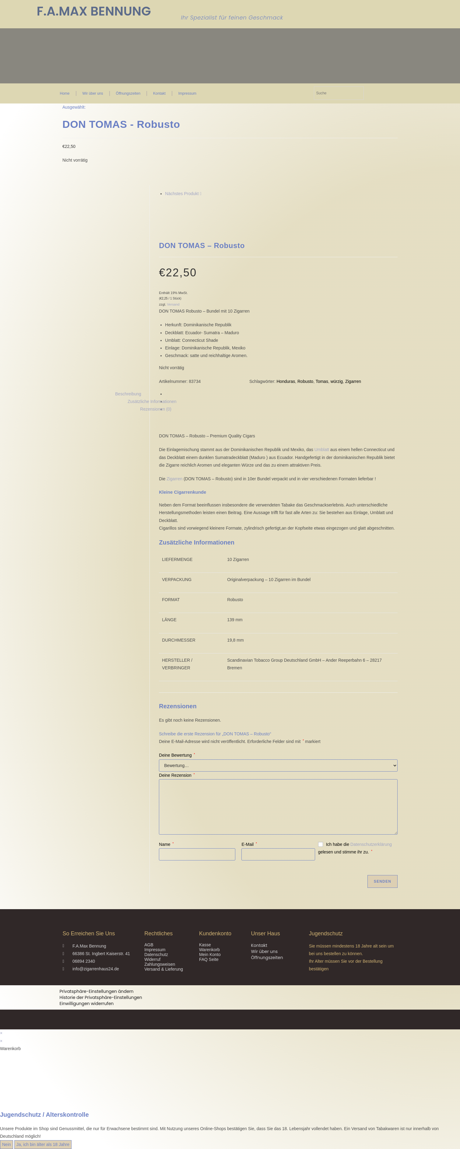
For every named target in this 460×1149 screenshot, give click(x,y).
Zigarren (353, 381)
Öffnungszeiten (128, 93)
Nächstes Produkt (182, 193)
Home (65, 93)
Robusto (305, 381)
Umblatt (321, 449)
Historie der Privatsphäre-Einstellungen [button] (101, 997)
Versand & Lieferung (163, 969)
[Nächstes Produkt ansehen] (201, 193)
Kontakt (159, 93)
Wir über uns (93, 93)
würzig (337, 381)
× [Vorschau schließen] (1, 1033)
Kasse (205, 944)
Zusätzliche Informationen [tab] (152, 401)
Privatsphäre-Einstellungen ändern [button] (97, 991)
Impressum (187, 93)
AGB (148, 944)
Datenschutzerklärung (371, 844)
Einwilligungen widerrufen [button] (87, 1003)
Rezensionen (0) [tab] (155, 409)
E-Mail (249, 844)
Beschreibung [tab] (128, 393)
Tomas (322, 381)
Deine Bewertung (177, 755)
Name (166, 844)
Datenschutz (156, 954)
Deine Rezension (177, 775)
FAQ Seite (209, 959)
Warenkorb (209, 949)
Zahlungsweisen (159, 964)
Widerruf (152, 959)
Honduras (286, 381)
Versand (173, 304)
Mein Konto (210, 954)
